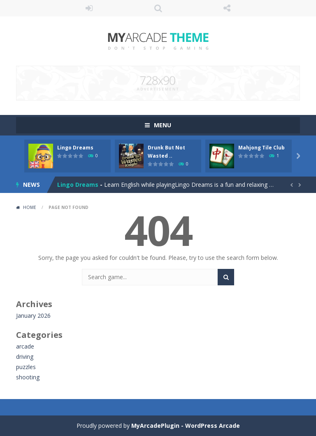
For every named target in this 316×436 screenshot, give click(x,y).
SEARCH (158, 8)
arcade (25, 346)
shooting (28, 377)
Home (29, 207)
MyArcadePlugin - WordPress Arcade (185, 425)
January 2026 (33, 315)
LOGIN (89, 8)
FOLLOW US (227, 8)
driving (24, 356)
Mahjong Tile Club (261, 147)
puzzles (26, 367)
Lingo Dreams (75, 147)
